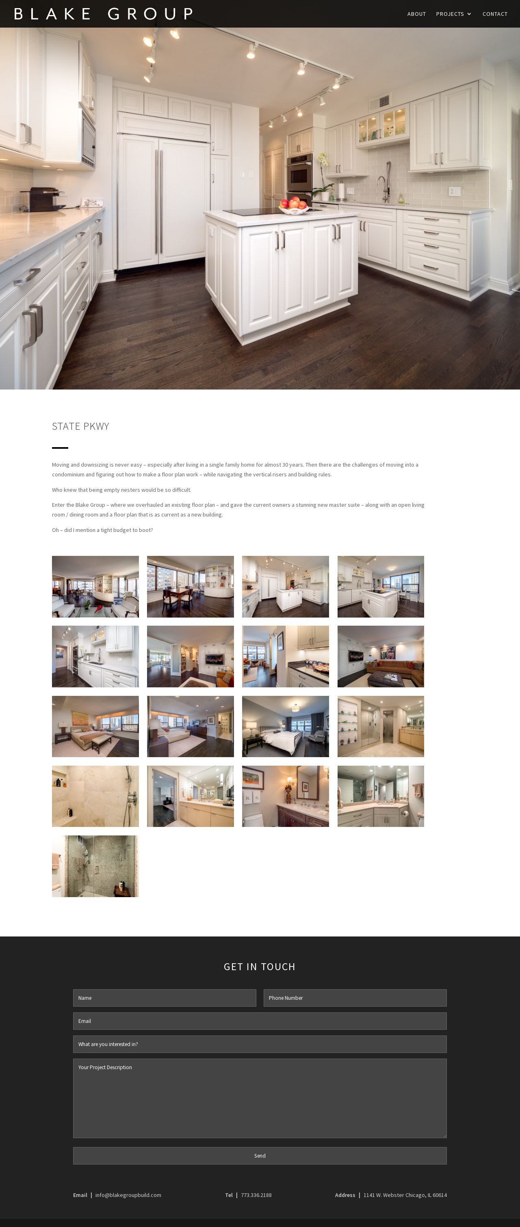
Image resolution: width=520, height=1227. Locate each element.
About (416, 14)
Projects (450, 14)
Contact (495, 14)
